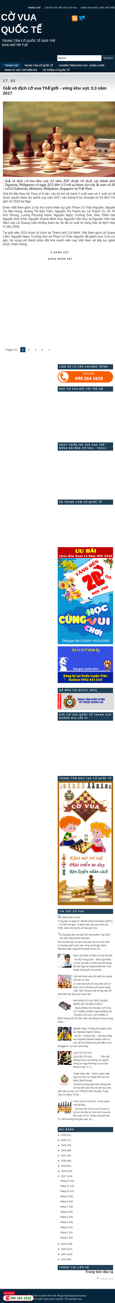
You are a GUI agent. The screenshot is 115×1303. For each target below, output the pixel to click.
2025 (63, 1135)
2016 (63, 1244)
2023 (63, 1145)
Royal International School (71, 1295)
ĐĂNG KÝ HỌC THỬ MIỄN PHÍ (21, 70)
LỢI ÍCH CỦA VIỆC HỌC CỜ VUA (61, 7)
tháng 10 (64, 1191)
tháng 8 (64, 1201)
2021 (63, 1155)
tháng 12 (64, 1181)
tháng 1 (64, 1237)
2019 (63, 1166)
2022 (63, 1150)
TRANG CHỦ (34, 7)
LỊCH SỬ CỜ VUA (82, 1052)
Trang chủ (106, 1279)
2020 (63, 1160)
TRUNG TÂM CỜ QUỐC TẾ (38, 65)
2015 (63, 1249)
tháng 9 (64, 1196)
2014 (63, 1254)
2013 (63, 1259)
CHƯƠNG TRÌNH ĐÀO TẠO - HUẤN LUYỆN (81, 65)
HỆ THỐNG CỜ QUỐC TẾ (56, 70)
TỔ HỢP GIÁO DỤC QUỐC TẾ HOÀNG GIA (57, 1299)
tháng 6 (64, 1212)
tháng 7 (64, 1206)
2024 (63, 1140)
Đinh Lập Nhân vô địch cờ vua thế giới (92, 955)
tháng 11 (64, 1186)
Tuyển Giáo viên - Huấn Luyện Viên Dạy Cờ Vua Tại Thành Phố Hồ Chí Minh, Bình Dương (91, 1077)
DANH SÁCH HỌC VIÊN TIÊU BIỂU (98, 7)
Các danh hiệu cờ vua (69, 917)
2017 (63, 1176)
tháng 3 (64, 1227)
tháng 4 (64, 1222)
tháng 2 (64, 1232)
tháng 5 (64, 1217)
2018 (63, 1171)
